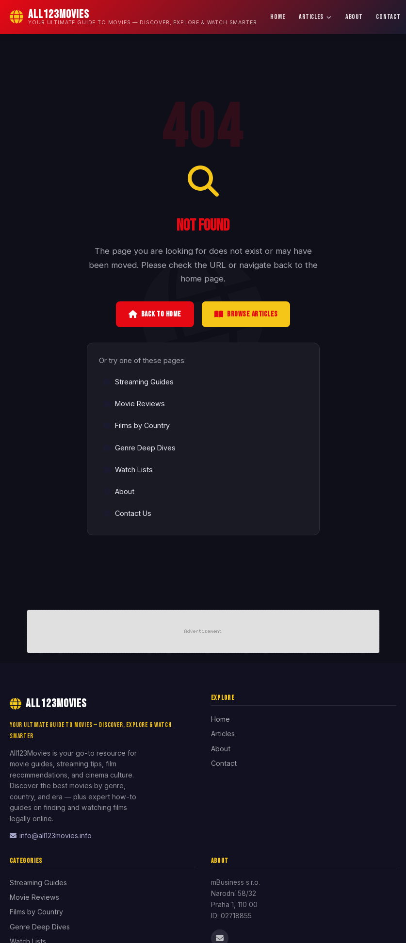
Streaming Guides (138, 382)
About (354, 17)
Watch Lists (128, 469)
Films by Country (136, 425)
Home (277, 17)
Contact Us (127, 513)
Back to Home (155, 314)
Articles (315, 17)
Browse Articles (246, 314)
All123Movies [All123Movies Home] (48, 703)
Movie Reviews (134, 403)
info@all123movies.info (51, 835)
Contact (224, 763)
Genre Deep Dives (139, 448)
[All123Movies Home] (133, 17)
